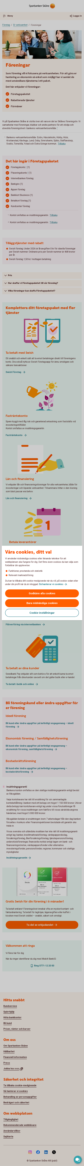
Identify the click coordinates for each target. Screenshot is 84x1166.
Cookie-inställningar (42, 612)
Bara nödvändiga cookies (42, 603)
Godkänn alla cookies (42, 593)
